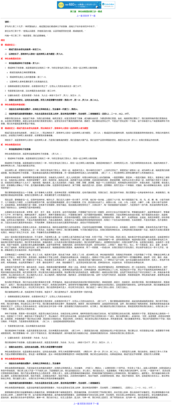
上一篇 (80, 16)
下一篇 (92, 16)
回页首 (83, 404)
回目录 (86, 16)
